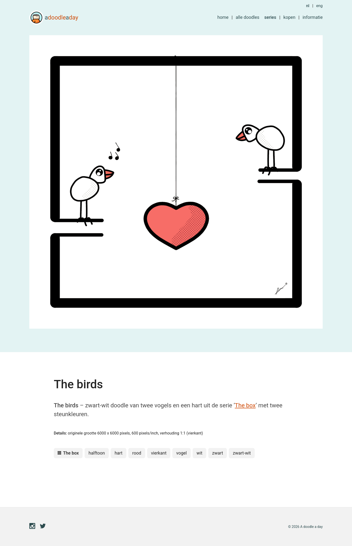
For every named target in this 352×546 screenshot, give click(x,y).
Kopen (289, 17)
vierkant (158, 453)
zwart (217, 453)
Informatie (313, 17)
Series (270, 17)
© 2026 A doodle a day (305, 527)
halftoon (96, 453)
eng (319, 5)
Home (223, 17)
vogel (181, 453)
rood (136, 453)
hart (118, 453)
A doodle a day (53, 17)
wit (199, 453)
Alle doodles (247, 17)
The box (245, 405)
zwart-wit (242, 453)
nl (307, 5)
